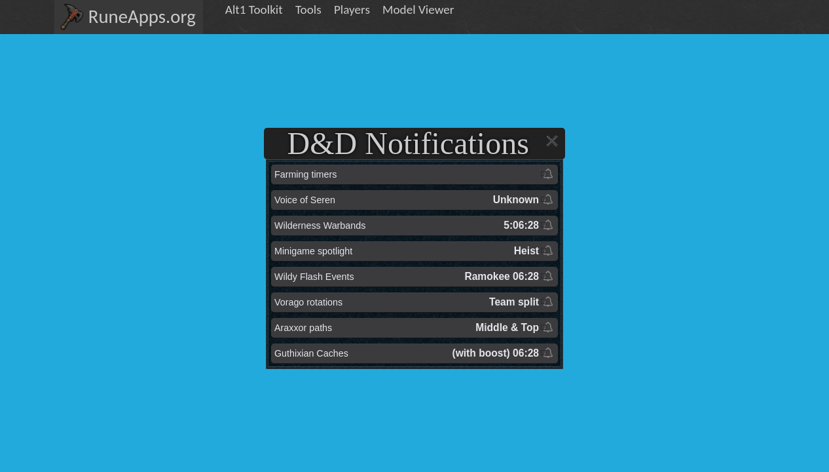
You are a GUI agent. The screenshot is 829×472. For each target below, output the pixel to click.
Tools (308, 9)
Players (352, 9)
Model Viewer (418, 9)
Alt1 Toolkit (254, 9)
